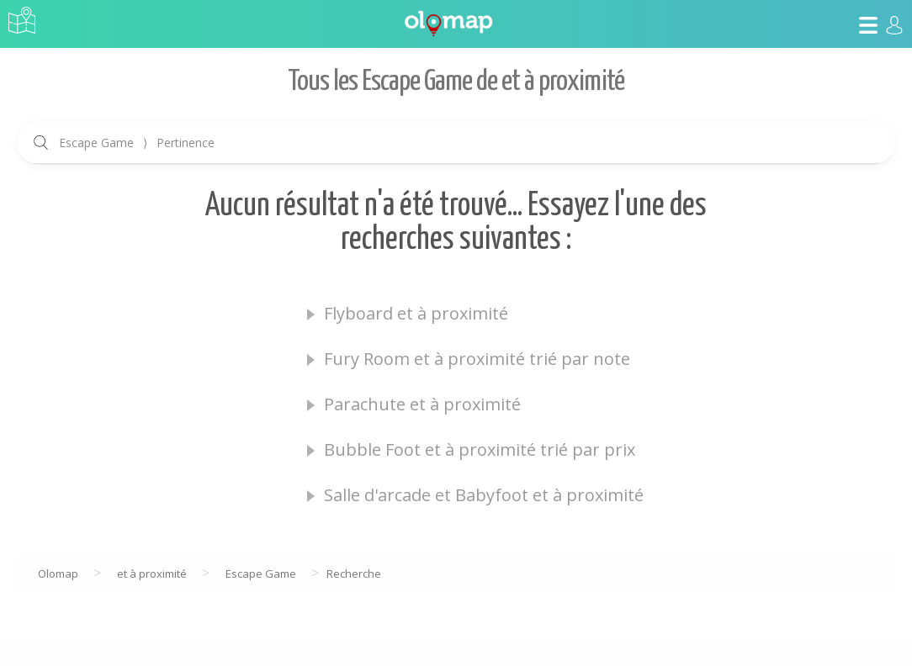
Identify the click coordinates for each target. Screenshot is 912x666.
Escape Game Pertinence (137, 142)
